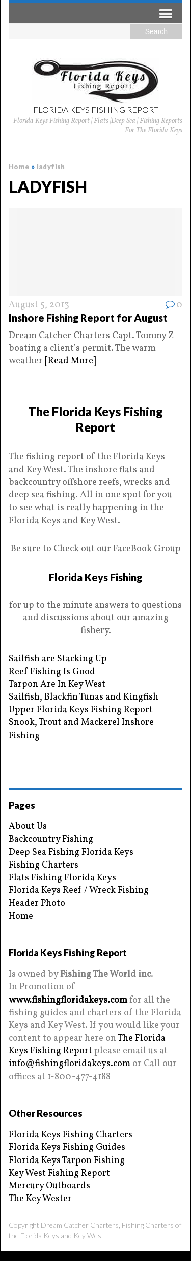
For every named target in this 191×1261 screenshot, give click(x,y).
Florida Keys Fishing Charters (70, 1135)
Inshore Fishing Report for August (88, 318)
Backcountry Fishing (51, 839)
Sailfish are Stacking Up (58, 659)
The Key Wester (40, 1198)
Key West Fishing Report (59, 1173)
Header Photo (37, 903)
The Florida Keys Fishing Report (87, 1044)
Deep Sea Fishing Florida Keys (71, 852)
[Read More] (70, 361)
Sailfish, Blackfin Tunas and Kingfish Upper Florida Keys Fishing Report (83, 703)
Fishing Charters (43, 865)
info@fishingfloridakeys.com (69, 1063)
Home (21, 916)
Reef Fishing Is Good (52, 672)
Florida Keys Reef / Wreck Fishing (79, 890)
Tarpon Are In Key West (57, 684)
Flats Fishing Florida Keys (62, 878)
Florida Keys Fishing (95, 577)
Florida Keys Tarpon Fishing (67, 1160)
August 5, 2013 (39, 304)
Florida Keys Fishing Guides (67, 1147)
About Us (28, 826)
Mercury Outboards (49, 1186)
